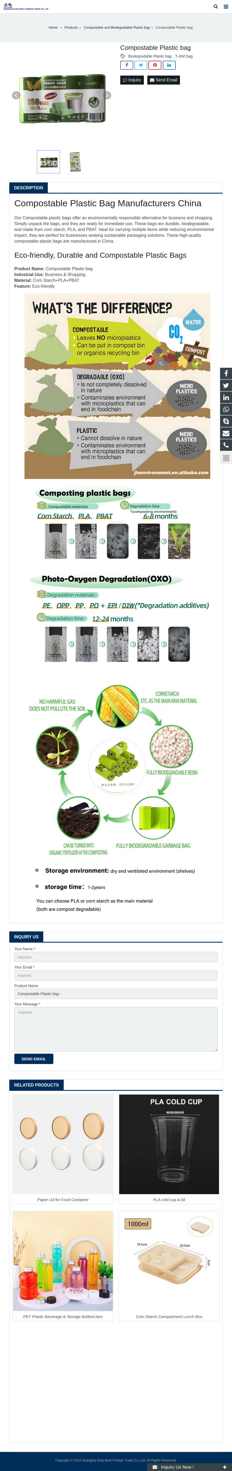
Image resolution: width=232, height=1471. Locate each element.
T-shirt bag (184, 56)
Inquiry (132, 80)
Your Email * (24, 967)
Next (107, 95)
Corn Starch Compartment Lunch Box (169, 1316)
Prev (16, 95)
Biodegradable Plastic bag (149, 56)
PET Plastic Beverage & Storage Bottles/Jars (62, 1316)
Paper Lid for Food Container (62, 1199)
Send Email (163, 80)
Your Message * (27, 1004)
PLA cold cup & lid (169, 1199)
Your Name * (24, 949)
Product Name (26, 986)
